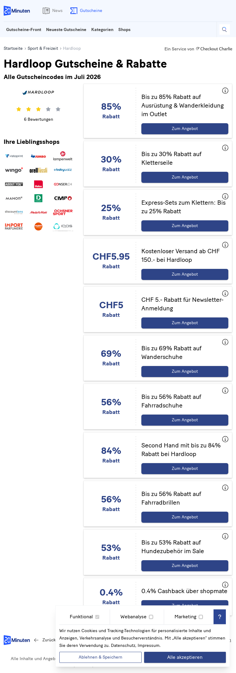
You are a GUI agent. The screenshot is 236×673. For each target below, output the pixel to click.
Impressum (148, 645)
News (51, 11)
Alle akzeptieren (185, 657)
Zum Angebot (185, 128)
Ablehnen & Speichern (100, 657)
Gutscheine (85, 11)
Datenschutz (123, 645)
